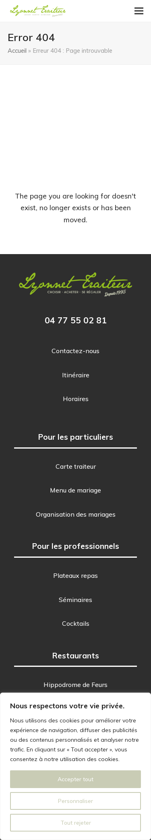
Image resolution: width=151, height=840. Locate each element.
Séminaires (75, 600)
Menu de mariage (75, 490)
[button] (138, 11)
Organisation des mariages (76, 514)
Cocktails (75, 623)
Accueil (17, 50)
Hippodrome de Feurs (75, 685)
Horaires (76, 399)
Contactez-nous (75, 351)
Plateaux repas (75, 575)
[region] (75, 766)
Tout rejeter (75, 822)
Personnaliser (75, 801)
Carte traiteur (76, 466)
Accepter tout (75, 779)
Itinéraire (75, 375)
